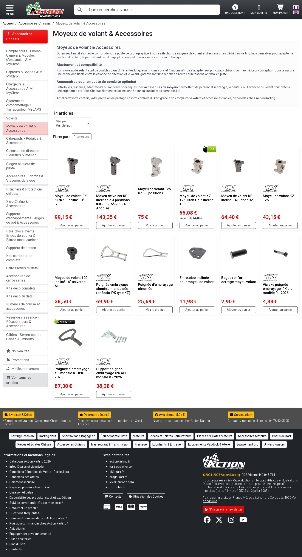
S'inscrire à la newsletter (223, 509)
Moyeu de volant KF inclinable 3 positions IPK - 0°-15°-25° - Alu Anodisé (113, 202)
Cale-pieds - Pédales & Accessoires (24, 140)
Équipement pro (247, 444)
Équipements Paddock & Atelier (209, 444)
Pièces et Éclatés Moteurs (214, 436)
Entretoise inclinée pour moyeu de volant (197, 280)
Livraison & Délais (19, 414)
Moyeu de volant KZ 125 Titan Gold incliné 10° (197, 200)
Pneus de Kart (281, 436)
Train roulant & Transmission (110, 444)
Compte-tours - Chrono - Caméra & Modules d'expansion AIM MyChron (24, 57)
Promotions (82, 136)
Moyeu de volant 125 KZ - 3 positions (154, 191)
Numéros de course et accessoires (23, 306)
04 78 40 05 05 (279, 420)
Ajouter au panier (72, 225)
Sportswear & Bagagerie (78, 436)
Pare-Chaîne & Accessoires (17, 204)
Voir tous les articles (18, 380)
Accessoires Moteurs (252, 436)
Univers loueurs (274, 444)
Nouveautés (17, 351)
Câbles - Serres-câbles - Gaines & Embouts (24, 337)
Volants (12, 118)
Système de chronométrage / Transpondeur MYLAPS (23, 105)
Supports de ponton (21, 248)
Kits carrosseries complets (19, 258)
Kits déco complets (21, 288)
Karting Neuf (47, 436)
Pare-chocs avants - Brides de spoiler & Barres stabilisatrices (22, 235)
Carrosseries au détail (22, 268)
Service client (241, 414)
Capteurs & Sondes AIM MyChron (24, 74)
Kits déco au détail (20, 296)
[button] (20, 539)
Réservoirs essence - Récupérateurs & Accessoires (22, 321)
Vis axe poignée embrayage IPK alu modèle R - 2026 (277, 289)
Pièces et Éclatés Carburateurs (171, 436)
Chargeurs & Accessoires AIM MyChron (19, 88)
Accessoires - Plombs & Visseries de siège (24, 178)
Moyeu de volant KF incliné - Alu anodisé (237, 198)
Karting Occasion (22, 436)
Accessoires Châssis (35, 23)
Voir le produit (155, 225)
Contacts (113, 496)
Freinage (141, 444)
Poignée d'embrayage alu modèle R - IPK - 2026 (72, 373)
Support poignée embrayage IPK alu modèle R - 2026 (111, 373)
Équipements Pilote (114, 436)
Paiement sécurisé (95, 414)
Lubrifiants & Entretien (167, 444)
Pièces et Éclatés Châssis (34, 444)
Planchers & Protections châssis (24, 191)
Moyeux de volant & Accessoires (21, 128)
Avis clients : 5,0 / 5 (170, 414)
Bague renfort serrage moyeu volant (238, 280)
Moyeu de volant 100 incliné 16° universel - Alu (71, 282)
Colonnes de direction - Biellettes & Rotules (23, 153)
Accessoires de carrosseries (18, 278)
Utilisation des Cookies (146, 496)
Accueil (8, 23)
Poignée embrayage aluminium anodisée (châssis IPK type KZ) (113, 289)
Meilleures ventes (22, 369)
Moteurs (138, 436)
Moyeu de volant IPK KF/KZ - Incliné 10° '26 (71, 200)
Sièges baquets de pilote (20, 166)
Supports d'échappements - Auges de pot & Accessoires (25, 218)
